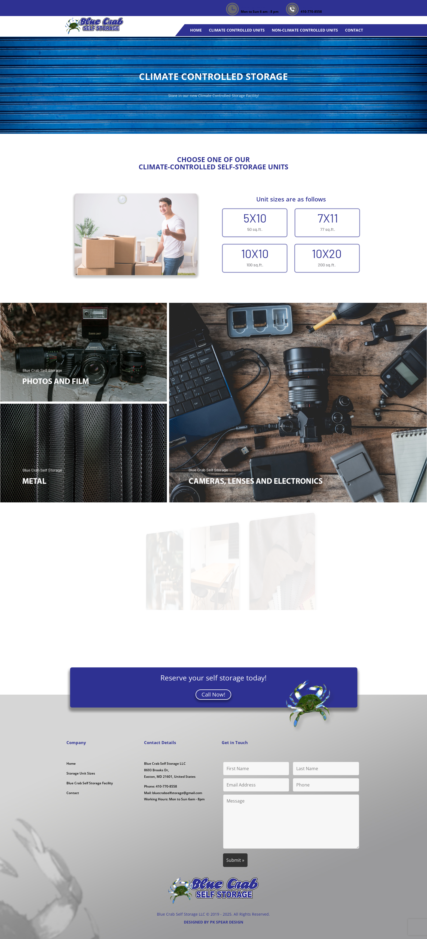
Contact (354, 30)
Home (196, 30)
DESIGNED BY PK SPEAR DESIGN (213, 922)
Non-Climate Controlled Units (305, 30)
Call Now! (213, 694)
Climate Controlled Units (237, 30)
